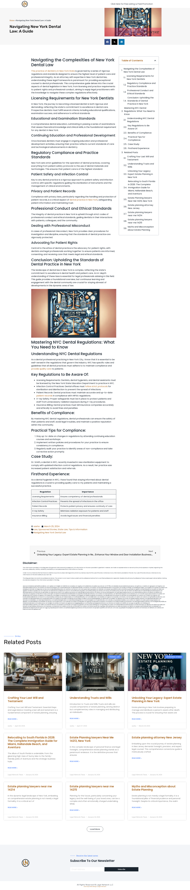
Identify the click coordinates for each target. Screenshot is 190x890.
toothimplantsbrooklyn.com (81, 597)
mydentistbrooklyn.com (102, 600)
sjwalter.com (161, 594)
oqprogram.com (153, 586)
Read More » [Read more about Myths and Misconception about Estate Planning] (137, 807)
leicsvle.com (71, 606)
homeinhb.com (43, 601)
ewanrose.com (80, 608)
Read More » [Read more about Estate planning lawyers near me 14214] (13, 807)
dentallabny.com (34, 600)
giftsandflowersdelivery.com (42, 586)
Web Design (93, 886)
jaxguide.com (33, 594)
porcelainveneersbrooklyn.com (106, 587)
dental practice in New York (84, 199)
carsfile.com (132, 600)
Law (36, 529)
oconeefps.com (74, 586)
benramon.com (58, 606)
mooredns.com (26, 598)
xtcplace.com (126, 606)
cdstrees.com (160, 608)
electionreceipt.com (141, 604)
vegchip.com (81, 586)
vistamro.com (62, 608)
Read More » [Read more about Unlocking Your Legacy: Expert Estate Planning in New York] (137, 719)
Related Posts (131, 152)
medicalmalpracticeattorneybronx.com (152, 590)
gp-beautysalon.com (50, 598)
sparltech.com (37, 609)
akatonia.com (121, 598)
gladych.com (139, 589)
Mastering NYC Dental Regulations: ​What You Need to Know (139, 111)
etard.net (49, 604)
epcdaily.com (117, 597)
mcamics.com (60, 592)
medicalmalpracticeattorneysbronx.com (126, 604)
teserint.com (64, 603)
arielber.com (114, 598)
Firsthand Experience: (139, 148)
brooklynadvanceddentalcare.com (31, 597)
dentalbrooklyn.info (110, 595)
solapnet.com (139, 600)
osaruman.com (26, 594)
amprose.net (54, 592)
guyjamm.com (118, 587)
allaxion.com (152, 592)
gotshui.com (84, 590)
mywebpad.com (61, 590)
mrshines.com (101, 594)
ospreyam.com (47, 590)
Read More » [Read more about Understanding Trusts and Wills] (75, 718)
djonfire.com (133, 606)
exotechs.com (43, 587)
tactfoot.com (138, 608)
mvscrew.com (69, 590)
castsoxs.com (142, 595)
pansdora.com (62, 604)
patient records (44, 395)
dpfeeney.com (26, 601)
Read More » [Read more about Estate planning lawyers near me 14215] (75, 810)
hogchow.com (161, 586)
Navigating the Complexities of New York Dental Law (139, 70)
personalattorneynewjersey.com (128, 586)
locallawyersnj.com (116, 590)
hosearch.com (111, 601)
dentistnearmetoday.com (79, 587)
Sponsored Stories (47, 529)
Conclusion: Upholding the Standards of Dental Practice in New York (140, 100)
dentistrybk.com (107, 598)
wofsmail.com (35, 595)
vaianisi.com (139, 597)
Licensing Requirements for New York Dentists (140, 78)
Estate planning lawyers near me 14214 (140, 214)
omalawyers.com (51, 595)
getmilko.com (139, 603)
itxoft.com (30, 609)
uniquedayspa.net (54, 608)
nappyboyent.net (35, 608)
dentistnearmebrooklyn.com (154, 598)
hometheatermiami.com (148, 606)
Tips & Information (78, 529)
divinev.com (100, 592)
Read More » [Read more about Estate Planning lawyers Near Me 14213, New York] (75, 761)
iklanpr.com (131, 587)
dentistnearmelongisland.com (76, 600)
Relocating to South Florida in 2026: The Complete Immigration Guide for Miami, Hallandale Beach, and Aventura (141, 187)
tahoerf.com (164, 587)
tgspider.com (26, 590)
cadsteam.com (74, 595)
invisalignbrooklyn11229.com (159, 601)
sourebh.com (155, 589)
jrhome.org (92, 606)
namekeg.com (26, 589)
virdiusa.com (74, 592)
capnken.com (52, 586)
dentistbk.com (82, 601)
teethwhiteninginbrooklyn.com (61, 600)
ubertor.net (131, 590)
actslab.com (125, 587)
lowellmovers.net (77, 590)
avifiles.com (76, 601)
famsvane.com (26, 600)
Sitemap (86, 886)
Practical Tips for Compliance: (136, 138)
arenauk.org (109, 589)
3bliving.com (72, 598)
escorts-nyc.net (44, 597)
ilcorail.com (128, 598)
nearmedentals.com (35, 601)
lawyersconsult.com (89, 608)
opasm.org (156, 604)
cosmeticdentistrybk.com (66, 587)
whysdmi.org (143, 594)
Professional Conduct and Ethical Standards (140, 92)
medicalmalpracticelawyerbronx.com (87, 592)
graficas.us (139, 586)
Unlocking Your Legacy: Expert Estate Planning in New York (140, 174)
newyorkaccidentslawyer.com (94, 604)
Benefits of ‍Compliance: (140, 132)
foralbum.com (85, 598)
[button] (107, 42)
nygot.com (42, 608)
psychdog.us (79, 598)
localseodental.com (134, 595)
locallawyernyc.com (60, 601)
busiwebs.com (78, 606)
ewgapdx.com (82, 595)
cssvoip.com (46, 594)
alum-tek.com (125, 590)
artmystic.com (111, 608)
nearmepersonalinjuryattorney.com (31, 604)
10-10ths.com (110, 586)
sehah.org (120, 606)
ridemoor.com (156, 595)
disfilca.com (105, 608)
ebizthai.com (125, 595)
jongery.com (144, 587)
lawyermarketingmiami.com (110, 592)
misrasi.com (108, 590)
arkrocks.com (55, 604)
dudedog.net (137, 587)
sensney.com (95, 587)
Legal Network (102, 886)
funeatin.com (119, 603)
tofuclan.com (112, 603)
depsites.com (150, 604)
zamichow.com (69, 589)
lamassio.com (26, 606)
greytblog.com (106, 604)
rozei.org (83, 589)
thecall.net (40, 594)
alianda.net (32, 586)
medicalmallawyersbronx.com (141, 592)
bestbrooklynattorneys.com (91, 594)
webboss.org (67, 592)
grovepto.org (98, 608)
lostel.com (25, 609)
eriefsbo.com (58, 603)
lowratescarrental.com (152, 594)
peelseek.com (157, 606)
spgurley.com (42, 595)
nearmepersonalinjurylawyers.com (125, 592)
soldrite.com (125, 603)
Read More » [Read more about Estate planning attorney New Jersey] (137, 758)
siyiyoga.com (132, 603)
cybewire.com (146, 597)
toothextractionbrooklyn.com (30, 603)
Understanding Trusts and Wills (141, 165)
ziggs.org (47, 608)
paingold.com (131, 608)
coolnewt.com (86, 606)
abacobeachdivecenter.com (58, 589)
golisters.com (83, 604)
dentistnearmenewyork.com (37, 598)
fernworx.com (77, 589)
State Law (63, 529)
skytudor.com (33, 589)
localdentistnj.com (88, 586)
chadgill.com (59, 586)
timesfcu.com (124, 597)
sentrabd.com (132, 589)
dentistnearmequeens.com (122, 594)
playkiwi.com (104, 601)
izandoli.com (65, 606)
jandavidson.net (26, 608)
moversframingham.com (90, 600)
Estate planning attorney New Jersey (140, 207)
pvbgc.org (104, 606)
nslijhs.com (161, 589)
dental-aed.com (139, 590)
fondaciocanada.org (120, 601)
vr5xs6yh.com (149, 595)
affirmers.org (98, 606)
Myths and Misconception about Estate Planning (141, 228)
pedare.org (96, 586)
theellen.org (89, 595)
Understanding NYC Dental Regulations (140, 120)
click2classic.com (130, 601)
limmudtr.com (69, 604)
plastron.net (59, 594)
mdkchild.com (66, 586)
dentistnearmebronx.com (29, 592)
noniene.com (95, 589)
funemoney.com (50, 606)
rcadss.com (162, 604)
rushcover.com (103, 586)
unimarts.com (102, 590)
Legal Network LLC (104, 885)
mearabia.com (103, 597)
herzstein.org (88, 589)
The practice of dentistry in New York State (53, 70)
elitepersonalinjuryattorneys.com (139, 598)
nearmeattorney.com (110, 594)
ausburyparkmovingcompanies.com (151, 600)
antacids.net (54, 590)
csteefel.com (146, 586)
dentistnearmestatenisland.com (70, 594)
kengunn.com (56, 587)
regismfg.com (90, 601)
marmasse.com (145, 608)
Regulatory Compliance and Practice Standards (141, 85)
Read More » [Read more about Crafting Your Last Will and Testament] (13, 719)
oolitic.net (120, 589)
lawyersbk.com (132, 597)
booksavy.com (101, 595)
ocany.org (117, 608)
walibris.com (44, 604)
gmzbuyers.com (66, 595)
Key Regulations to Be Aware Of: (138, 127)
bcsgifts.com (52, 594)
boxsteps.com (65, 598)
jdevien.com (95, 595)
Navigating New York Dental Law (50, 532)
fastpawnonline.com (69, 597)
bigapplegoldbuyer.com (81, 603)
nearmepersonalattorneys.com (46, 600)
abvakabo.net (117, 586)
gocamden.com (47, 592)
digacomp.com (41, 589)
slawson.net (50, 587)
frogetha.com (150, 587)
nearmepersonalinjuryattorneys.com (144, 601)
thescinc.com (88, 587)
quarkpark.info (124, 608)
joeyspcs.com (51, 601)
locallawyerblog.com (93, 590)
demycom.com (39, 590)
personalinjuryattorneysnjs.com (56, 597)
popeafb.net (81, 594)
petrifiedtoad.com (147, 589)
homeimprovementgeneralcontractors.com (97, 603)
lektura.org (32, 590)
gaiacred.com (71, 603)
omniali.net (115, 589)
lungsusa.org (76, 604)
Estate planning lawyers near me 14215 (140, 221)
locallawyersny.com (42, 603)
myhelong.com (146, 603)
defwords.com (39, 592)
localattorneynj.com (112, 606)
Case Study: (134, 144)
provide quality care (41, 368)
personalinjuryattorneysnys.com (38, 606)
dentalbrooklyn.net (27, 595)
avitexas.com (118, 595)
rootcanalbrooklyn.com (93, 597)
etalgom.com (58, 595)
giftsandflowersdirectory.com (157, 597)
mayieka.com (157, 587)
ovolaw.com (113, 604)
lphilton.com (159, 592)
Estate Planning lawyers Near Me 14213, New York (140, 199)
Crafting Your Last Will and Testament (140, 158)
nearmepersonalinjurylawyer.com (31, 587)
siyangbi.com (51, 603)
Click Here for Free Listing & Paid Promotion (132, 3)
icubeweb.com (69, 601)
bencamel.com (97, 601)
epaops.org (139, 606)
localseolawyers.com (134, 594)
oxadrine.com (58, 598)
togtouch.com (110, 597)
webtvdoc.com (102, 589)
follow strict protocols (96, 386)
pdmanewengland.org (71, 608)
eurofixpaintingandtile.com (96, 598)
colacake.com (111, 600)
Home (12, 20)
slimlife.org (126, 589)
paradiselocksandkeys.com (122, 600)
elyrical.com (48, 589)
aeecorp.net (26, 586)
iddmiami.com (153, 608)
